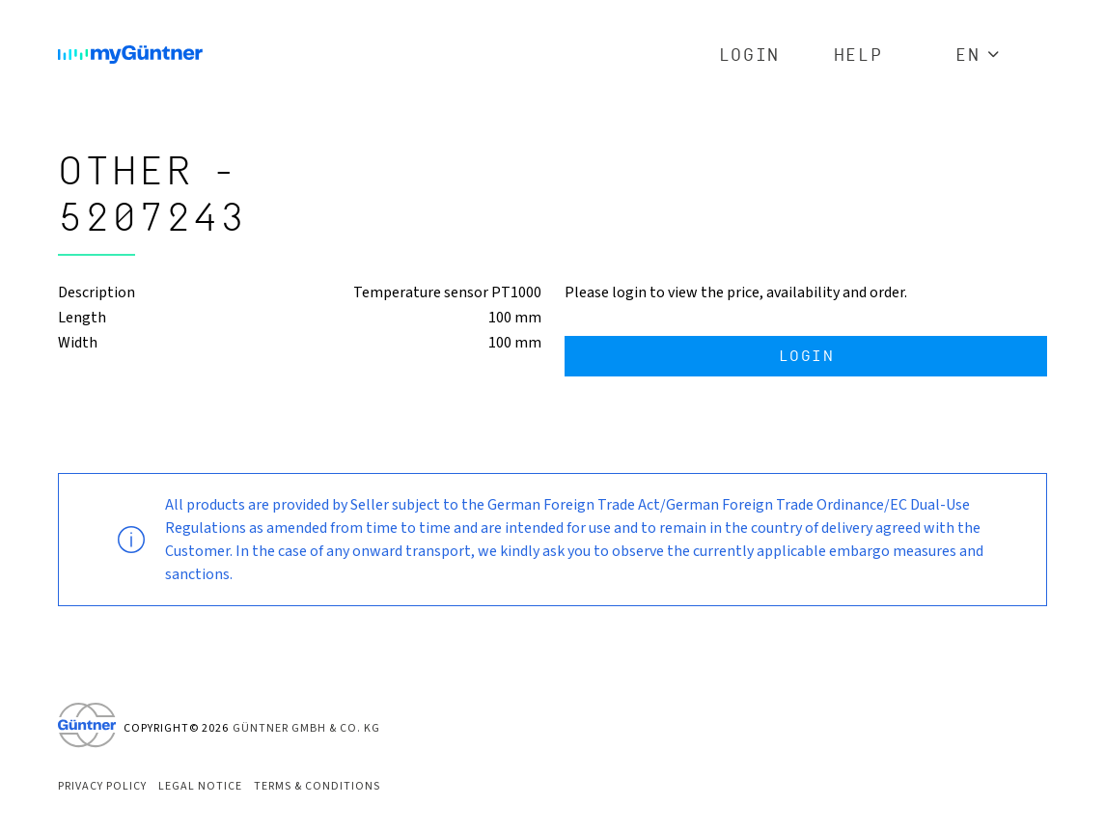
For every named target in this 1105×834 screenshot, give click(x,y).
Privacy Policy (102, 786)
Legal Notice (200, 786)
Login (749, 55)
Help (858, 55)
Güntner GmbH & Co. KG (306, 728)
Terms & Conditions (317, 786)
